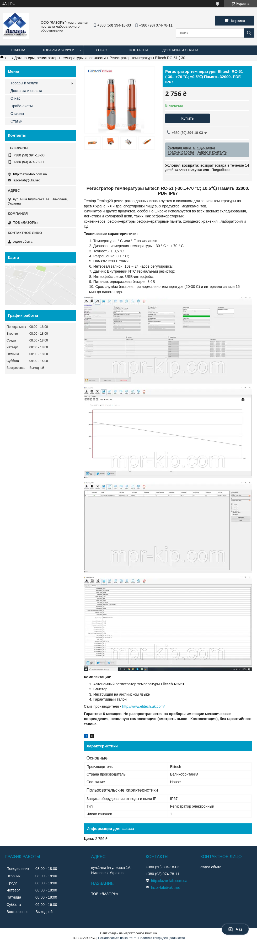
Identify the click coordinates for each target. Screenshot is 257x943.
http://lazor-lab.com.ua (30, 174)
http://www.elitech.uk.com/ (143, 706)
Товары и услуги (58, 50)
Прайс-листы (21, 106)
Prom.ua (151, 933)
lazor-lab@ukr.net (26, 180)
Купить (187, 118)
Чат (235, 929)
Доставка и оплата (181, 50)
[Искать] (249, 33)
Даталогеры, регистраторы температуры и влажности (60, 58)
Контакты (138, 50)
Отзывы (17, 113)
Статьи (16, 121)
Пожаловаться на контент (117, 938)
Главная (18, 50)
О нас (101, 50)
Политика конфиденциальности (161, 938)
